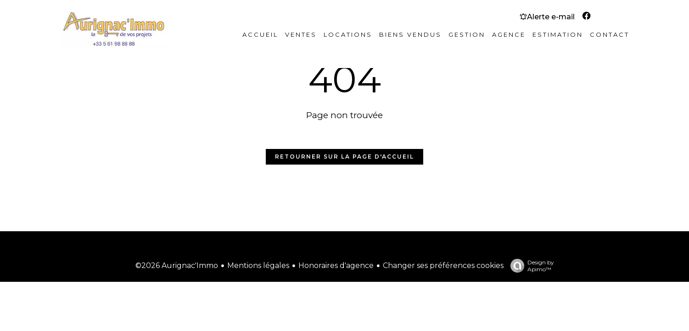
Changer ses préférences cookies (443, 265)
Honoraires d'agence (336, 265)
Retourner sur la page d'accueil (344, 156)
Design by (530, 266)
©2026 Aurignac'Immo (176, 265)
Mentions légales (258, 265)
